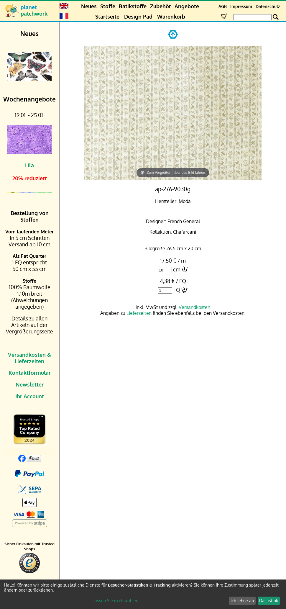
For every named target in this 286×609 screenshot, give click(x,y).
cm (176, 269)
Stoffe (107, 6)
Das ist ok (268, 600)
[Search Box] (252, 17)
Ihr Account (29, 396)
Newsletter (30, 384)
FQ (176, 290)
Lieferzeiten (139, 313)
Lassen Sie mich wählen (115, 600)
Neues (89, 6)
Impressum (241, 6)
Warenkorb (171, 16)
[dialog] (143, 594)
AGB (222, 6)
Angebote (187, 6)
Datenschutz (268, 6)
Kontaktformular (30, 372)
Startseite (107, 16)
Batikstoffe (133, 6)
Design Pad (138, 16)
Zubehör (160, 6)
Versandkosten (194, 307)
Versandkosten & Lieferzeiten (29, 357)
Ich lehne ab (242, 600)
